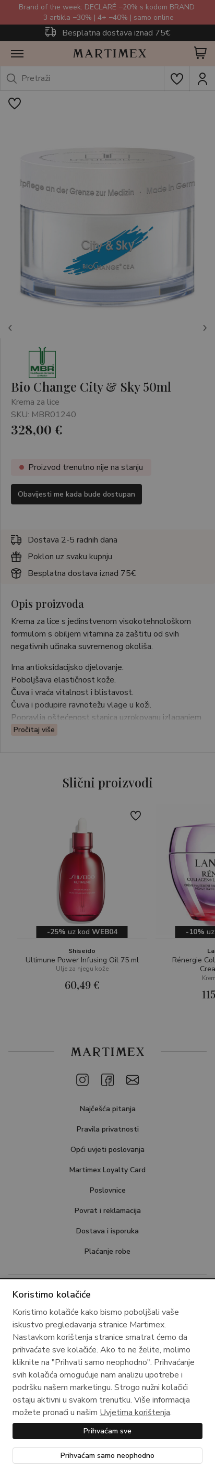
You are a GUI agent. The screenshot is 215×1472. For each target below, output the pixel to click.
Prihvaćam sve (107, 1431)
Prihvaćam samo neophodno (107, 1456)
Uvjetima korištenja (135, 1412)
